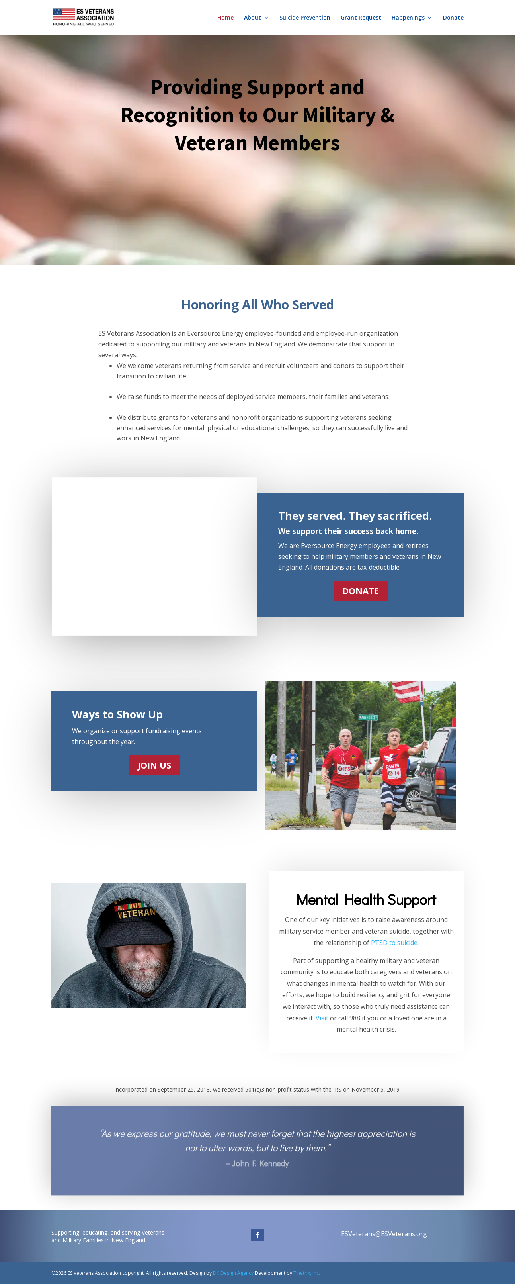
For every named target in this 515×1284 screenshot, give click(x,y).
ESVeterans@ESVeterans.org (384, 1233)
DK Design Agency (233, 1273)
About (252, 18)
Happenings (408, 18)
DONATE (360, 591)
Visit (322, 1018)
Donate (453, 18)
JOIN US (154, 765)
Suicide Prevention (304, 18)
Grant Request (361, 18)
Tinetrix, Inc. (306, 1273)
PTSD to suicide (394, 942)
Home (225, 18)
